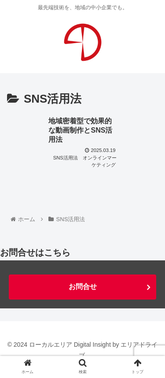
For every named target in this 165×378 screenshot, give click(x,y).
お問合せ (83, 286)
